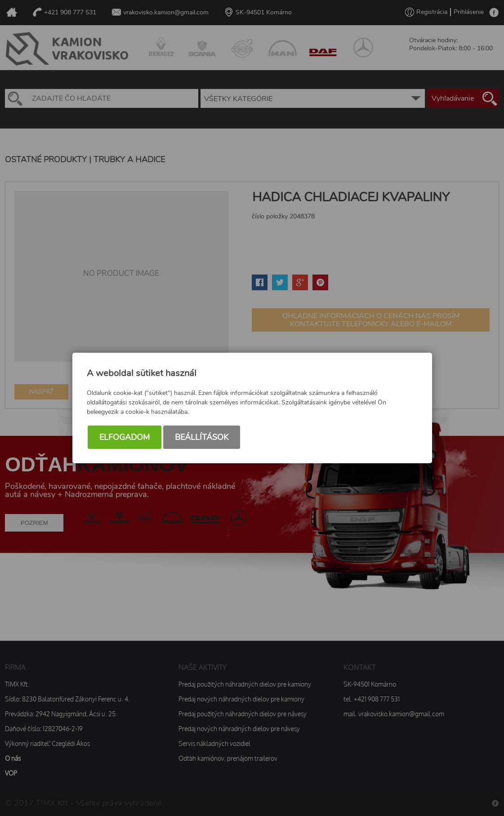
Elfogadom (124, 438)
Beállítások (201, 438)
